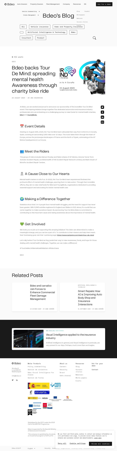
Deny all (62, 443)
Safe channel (65, 375)
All (23, 26)
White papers (81, 378)
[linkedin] (102, 117)
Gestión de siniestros (37, 369)
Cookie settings (78, 443)
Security (63, 369)
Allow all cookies (100, 443)
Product (40, 38)
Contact (95, 369)
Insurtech (26, 38)
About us (63, 363)
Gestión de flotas (36, 378)
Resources (80, 363)
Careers (63, 366)
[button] (22, 4)
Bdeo (73, 32)
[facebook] (102, 112)
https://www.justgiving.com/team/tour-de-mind (75, 235)
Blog (77, 366)
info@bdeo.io (16, 376)
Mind (22, 115)
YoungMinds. (32, 115)
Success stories (79, 370)
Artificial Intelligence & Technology (46, 32)
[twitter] (102, 107)
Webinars (79, 375)
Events (78, 381)
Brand (62, 372)
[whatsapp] (102, 122)
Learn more (97, 438)
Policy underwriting (37, 366)
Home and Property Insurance (69, 26)
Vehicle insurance (40, 26)
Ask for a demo (104, 4)
